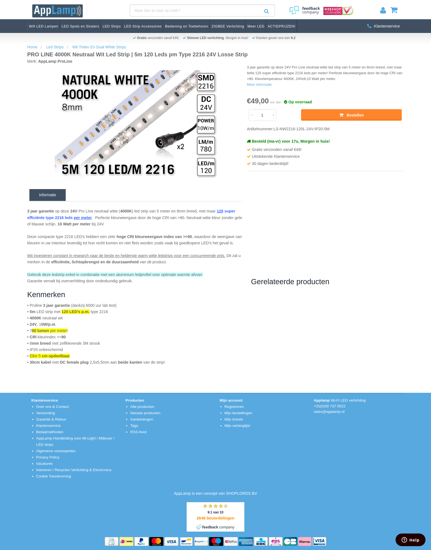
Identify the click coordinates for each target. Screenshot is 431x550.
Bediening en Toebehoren (186, 26)
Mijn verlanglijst (237, 426)
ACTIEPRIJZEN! (281, 26)
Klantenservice (383, 26)
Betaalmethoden (49, 432)
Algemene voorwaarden (56, 451)
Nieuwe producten (145, 413)
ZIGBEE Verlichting (228, 26)
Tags (134, 426)
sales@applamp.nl (329, 412)
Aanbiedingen (141, 419)
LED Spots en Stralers (80, 26)
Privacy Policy (48, 457)
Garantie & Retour (51, 419)
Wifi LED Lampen (43, 26)
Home (32, 47)
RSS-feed (138, 432)
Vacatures (44, 463)
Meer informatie (259, 84)
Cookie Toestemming (53, 476)
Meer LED (255, 26)
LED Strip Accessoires (143, 26)
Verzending (45, 413)
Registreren (234, 407)
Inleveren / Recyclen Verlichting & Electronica (74, 470)
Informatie (47, 195)
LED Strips (112, 26)
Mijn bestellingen (238, 413)
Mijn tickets (234, 419)
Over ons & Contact (52, 407)
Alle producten (142, 407)
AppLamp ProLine (55, 61)
